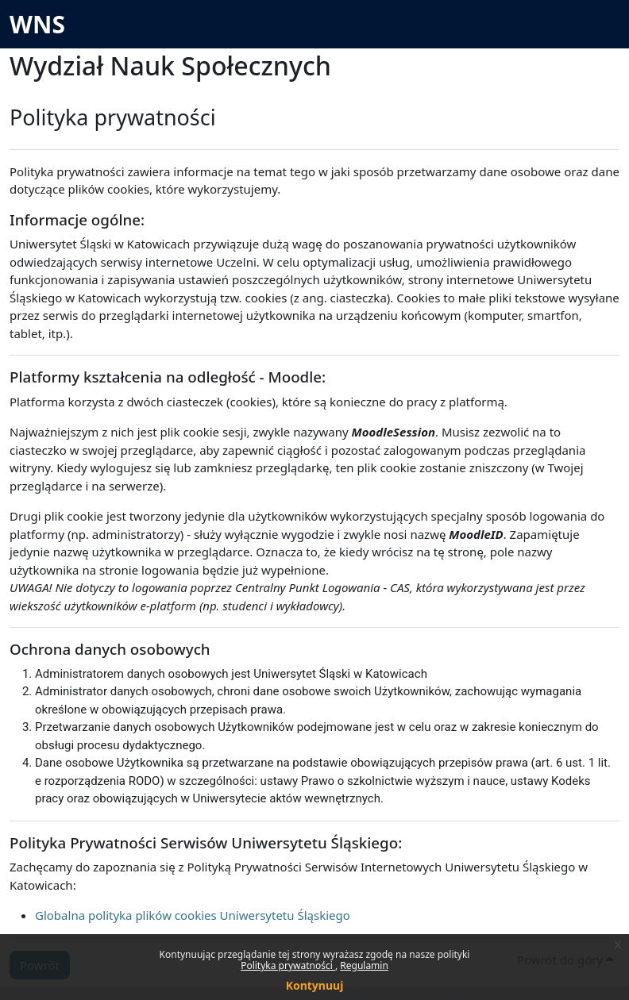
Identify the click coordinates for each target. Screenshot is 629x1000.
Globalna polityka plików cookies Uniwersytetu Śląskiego (192, 915)
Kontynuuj (315, 985)
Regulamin (364, 965)
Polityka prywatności (288, 965)
